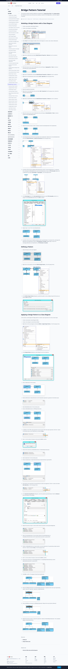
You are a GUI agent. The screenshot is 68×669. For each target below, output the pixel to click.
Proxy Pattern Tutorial (12, 80)
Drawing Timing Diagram (13, 25)
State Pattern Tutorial (12, 108)
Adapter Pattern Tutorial (13, 79)
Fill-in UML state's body (12, 55)
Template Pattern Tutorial (13, 104)
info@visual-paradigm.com (13, 663)
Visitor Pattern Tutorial (12, 109)
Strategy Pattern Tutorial (13, 106)
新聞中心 (54, 659)
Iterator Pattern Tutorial (12, 97)
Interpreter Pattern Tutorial (13, 95)
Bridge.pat (25, 639)
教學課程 (45, 661)
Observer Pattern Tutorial (13, 99)
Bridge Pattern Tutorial (12, 84)
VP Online (14, 0)
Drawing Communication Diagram (13, 65)
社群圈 (45, 658)
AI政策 (57, 667)
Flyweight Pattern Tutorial (13, 87)
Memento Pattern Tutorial (13, 101)
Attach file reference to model (13, 32)
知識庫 (45, 659)
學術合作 (54, 661)
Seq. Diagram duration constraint (12, 53)
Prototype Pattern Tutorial (13, 75)
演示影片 (45, 660)
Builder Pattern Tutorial (12, 73)
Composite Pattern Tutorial (13, 82)
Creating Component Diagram (13, 20)
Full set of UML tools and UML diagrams (30, 650)
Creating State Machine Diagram (14, 18)
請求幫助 (36, 659)
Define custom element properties (12, 44)
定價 (39, 3)
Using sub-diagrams (12, 34)
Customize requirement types (13, 63)
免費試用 (58, 3)
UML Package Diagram (12, 36)
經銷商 (61, 0)
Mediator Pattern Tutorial (13, 102)
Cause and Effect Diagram (13, 24)
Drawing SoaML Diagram (13, 39)
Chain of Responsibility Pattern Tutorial (14, 94)
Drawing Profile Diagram (13, 31)
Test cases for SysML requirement (12, 61)
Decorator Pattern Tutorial (13, 86)
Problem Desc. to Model (12, 15)
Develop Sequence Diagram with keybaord (14, 68)
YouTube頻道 (55, 660)
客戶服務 (36, 660)
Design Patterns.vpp (26, 641)
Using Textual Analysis (12, 50)
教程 (12, 5)
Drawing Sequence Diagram (13, 58)
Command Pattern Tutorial (13, 91)
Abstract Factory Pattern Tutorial (14, 70)
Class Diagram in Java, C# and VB (14, 27)
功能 (33, 3)
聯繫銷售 (58, 0)
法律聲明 (54, 667)
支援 (36, 3)
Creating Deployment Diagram (14, 22)
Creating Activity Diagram (13, 17)
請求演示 (42, 3)
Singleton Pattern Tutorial (13, 77)
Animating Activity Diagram (13, 29)
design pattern (57, 13)
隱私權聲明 (60, 667)
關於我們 (54, 658)
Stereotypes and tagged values (14, 41)
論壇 (35, 658)
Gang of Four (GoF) (47, 13)
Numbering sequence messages (14, 48)
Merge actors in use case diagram (13, 47)
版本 (26, 659)
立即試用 (26, 660)
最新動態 (29, 3)
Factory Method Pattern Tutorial (14, 72)
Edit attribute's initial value (13, 56)
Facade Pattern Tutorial (12, 89)
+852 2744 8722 (12, 661)
